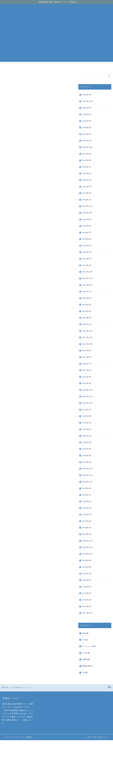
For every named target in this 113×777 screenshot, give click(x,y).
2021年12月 (87, 331)
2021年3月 (86, 377)
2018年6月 (86, 580)
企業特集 (86, 659)
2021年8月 (86, 357)
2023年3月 (86, 252)
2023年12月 (87, 206)
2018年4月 (86, 593)
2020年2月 (86, 456)
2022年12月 (87, 272)
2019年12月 (87, 469)
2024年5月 (86, 180)
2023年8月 (86, 226)
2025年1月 (86, 141)
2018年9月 (86, 560)
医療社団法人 (88, 666)
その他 (85, 640)
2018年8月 (86, 567)
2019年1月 (86, 534)
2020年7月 (86, 423)
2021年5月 (86, 370)
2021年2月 (86, 383)
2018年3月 (86, 600)
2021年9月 (86, 350)
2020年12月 (87, 390)
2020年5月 (86, 436)
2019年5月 (86, 508)
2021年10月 (87, 344)
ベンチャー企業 (25, 66)
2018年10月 (87, 554)
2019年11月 (87, 475)
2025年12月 (87, 101)
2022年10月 (87, 285)
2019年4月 (86, 514)
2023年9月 (86, 219)
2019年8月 (86, 488)
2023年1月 (86, 265)
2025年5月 (86, 121)
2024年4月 (86, 187)
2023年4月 (86, 246)
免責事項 (29, 737)
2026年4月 (86, 95)
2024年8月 (86, 160)
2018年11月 (87, 547)
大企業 (88, 66)
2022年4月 (86, 311)
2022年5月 (86, 305)
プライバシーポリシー (14, 737)
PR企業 (85, 633)
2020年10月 (87, 403)
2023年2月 (86, 259)
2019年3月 (86, 521)
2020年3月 (86, 449)
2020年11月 (87, 397)
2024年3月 (86, 193)
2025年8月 (86, 114)
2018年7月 (86, 574)
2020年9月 (86, 410)
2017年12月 (87, 613)
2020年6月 (86, 429)
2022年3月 (86, 318)
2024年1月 (86, 200)
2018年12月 (87, 541)
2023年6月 (86, 239)
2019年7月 (86, 495)
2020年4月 (86, 442)
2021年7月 (86, 364)
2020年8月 (86, 416)
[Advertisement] (56, 44)
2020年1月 (86, 462)
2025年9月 (86, 108)
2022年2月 (86, 324)
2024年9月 (86, 154)
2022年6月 (86, 298)
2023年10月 (87, 213)
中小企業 (57, 66)
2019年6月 (86, 501)
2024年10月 (87, 147)
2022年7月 (86, 291)
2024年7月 (86, 167)
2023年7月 (86, 233)
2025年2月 (86, 134)
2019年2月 (86, 528)
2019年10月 (87, 482)
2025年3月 (86, 127)
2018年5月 (86, 587)
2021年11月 (87, 337)
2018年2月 (86, 606)
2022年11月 (87, 278)
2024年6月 (86, 173)
